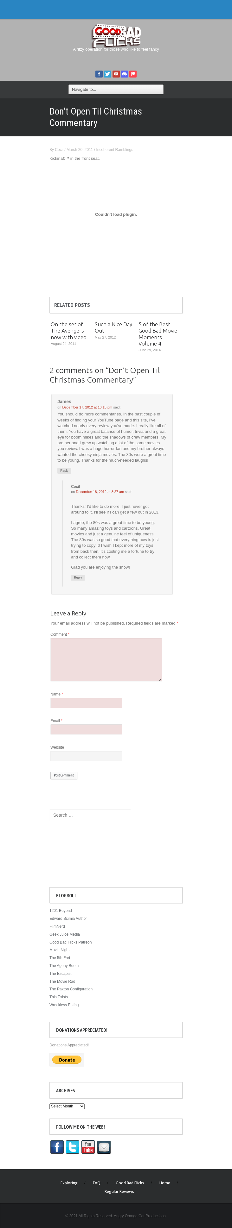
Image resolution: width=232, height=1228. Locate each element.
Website (57, 747)
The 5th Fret (59, 958)
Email (56, 721)
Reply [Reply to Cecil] (78, 577)
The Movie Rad (62, 981)
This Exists (58, 997)
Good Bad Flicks (130, 1183)
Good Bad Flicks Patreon (70, 942)
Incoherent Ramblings (114, 149)
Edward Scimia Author (68, 918)
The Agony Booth (64, 965)
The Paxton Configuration (71, 989)
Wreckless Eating (64, 1005)
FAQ (96, 1183)
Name (56, 694)
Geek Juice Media (64, 934)
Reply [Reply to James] (64, 470)
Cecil (59, 149)
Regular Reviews (119, 1191)
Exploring (69, 1183)
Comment (59, 634)
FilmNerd (57, 926)
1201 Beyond (60, 910)
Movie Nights (60, 950)
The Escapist (60, 973)
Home (164, 1183)
